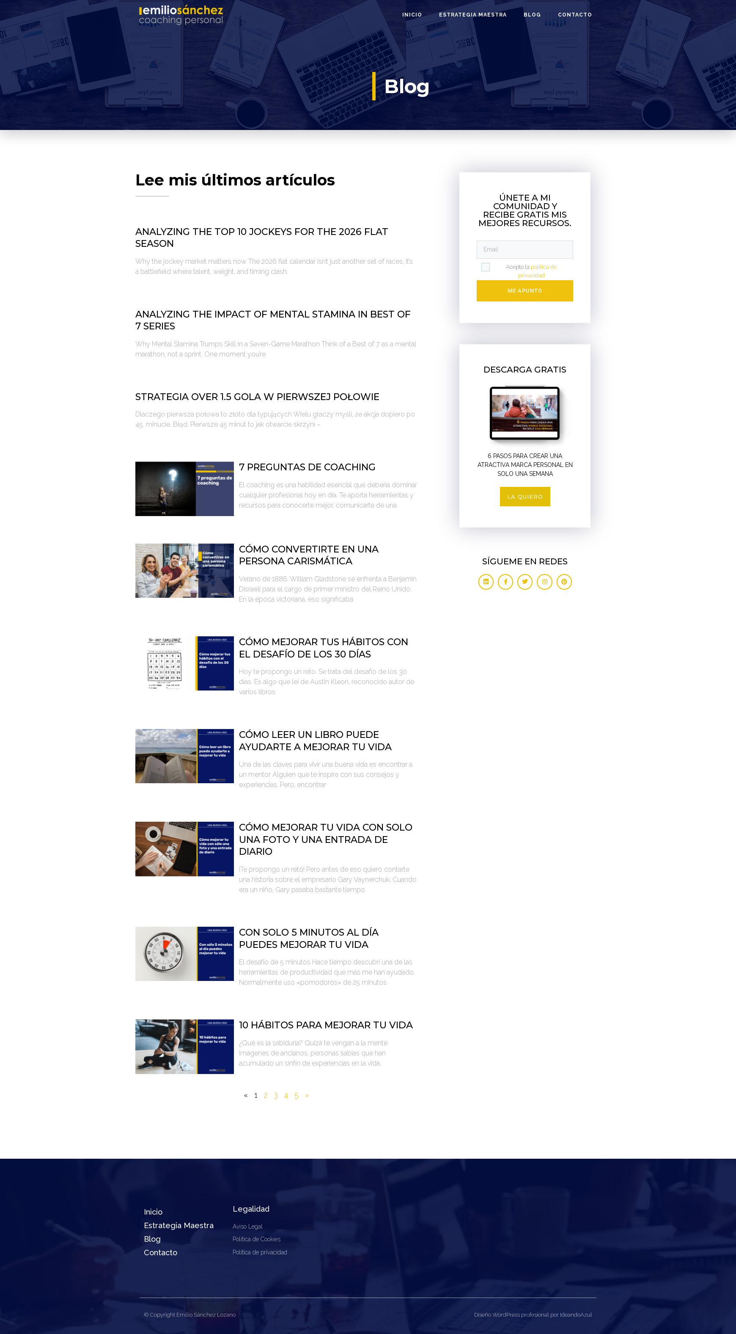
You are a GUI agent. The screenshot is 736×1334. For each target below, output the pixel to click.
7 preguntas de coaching (307, 467)
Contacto (575, 15)
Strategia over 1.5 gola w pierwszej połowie (257, 397)
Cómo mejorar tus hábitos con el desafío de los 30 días (323, 648)
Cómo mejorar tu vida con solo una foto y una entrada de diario (325, 839)
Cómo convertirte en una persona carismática (309, 555)
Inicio (412, 15)
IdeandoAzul (576, 1315)
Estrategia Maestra (473, 15)
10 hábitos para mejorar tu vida (326, 1025)
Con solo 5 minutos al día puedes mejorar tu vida (309, 938)
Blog (532, 15)
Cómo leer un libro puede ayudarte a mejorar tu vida (315, 741)
